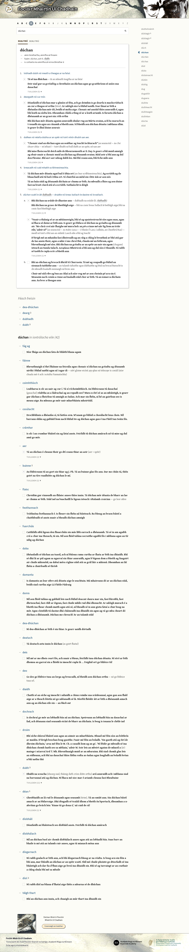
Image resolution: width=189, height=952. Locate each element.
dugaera (143, 98)
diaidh (26, 689)
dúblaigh (144, 33)
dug (141, 89)
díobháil (27, 819)
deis (25, 652)
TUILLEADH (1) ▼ (35, 189)
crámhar (28, 428)
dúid (142, 125)
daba (26, 548)
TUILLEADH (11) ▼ (34, 782)
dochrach (28, 712)
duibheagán (145, 112)
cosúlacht (28, 409)
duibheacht (145, 107)
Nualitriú (23, 41)
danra (26, 593)
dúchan (143, 52)
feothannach (30, 508)
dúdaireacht (145, 75)
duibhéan (144, 116)
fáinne (26, 361)
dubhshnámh (146, 29)
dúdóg (143, 84)
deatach (27, 638)
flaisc (26, 489)
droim (26, 730)
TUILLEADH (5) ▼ (35, 91)
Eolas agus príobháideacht (17, 945)
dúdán (142, 79)
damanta (28, 575)
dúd (141, 66)
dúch (142, 47)
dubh (47, 58)
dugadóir (144, 93)
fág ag (26, 346)
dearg (27, 313)
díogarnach (29, 852)
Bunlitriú (34, 41)
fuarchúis (28, 526)
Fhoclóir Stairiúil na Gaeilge (36, 941)
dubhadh (46, 194)
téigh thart (29, 893)
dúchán (143, 57)
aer (25, 446)
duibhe (143, 102)
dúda (142, 70)
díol (26, 878)
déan (26, 792)
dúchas (143, 61)
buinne (28, 466)
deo (25, 671)
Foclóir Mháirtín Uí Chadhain (19, 938)
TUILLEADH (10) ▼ (35, 162)
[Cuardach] (72, 30)
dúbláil (143, 43)
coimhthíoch (30, 383)
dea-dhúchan (30, 307)
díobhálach (29, 834)
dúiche (143, 121)
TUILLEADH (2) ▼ (34, 457)
